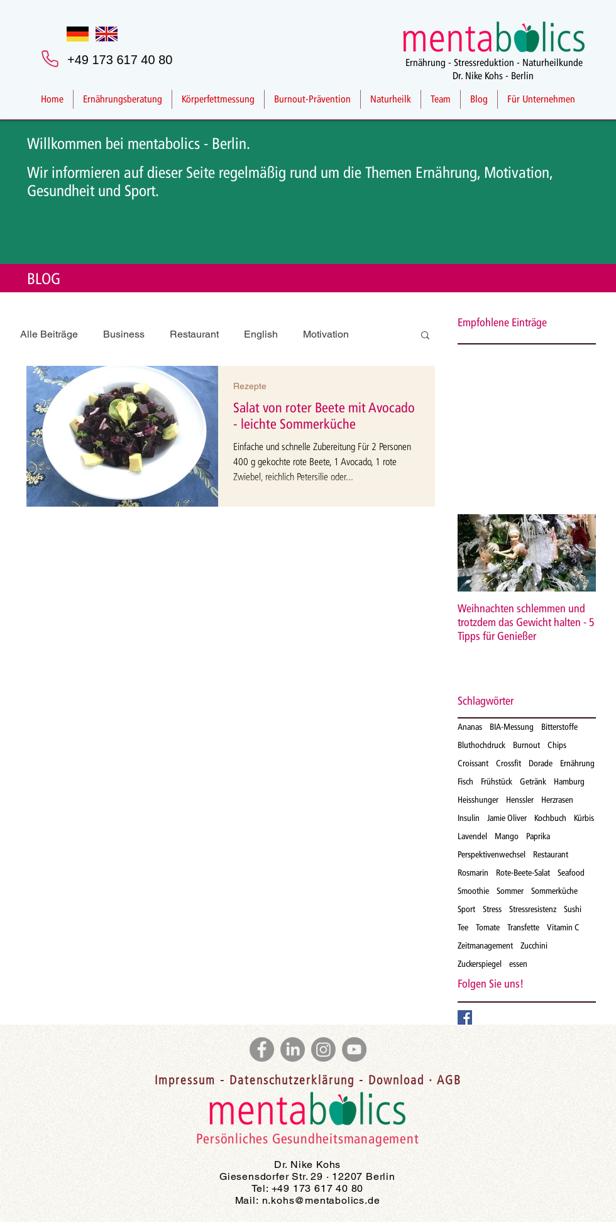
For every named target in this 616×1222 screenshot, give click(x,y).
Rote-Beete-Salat (523, 872)
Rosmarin (473, 872)
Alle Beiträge (49, 334)
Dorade (541, 763)
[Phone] (49, 58)
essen (518, 964)
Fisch (465, 781)
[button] (425, 336)
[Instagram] (323, 1049)
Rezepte (250, 386)
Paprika (538, 836)
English (261, 334)
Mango (507, 836)
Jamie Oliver (507, 818)
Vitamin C (563, 927)
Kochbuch (550, 818)
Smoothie (473, 891)
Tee (463, 927)
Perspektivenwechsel (491, 854)
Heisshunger (478, 800)
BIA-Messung (512, 727)
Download (396, 1081)
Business (124, 334)
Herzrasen (557, 800)
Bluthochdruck (481, 745)
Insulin (469, 818)
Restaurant (194, 334)
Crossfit (508, 763)
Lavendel (472, 836)
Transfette (523, 927)
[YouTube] (354, 1049)
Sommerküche (554, 891)
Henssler (520, 800)
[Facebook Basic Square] (465, 1017)
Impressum (185, 1081)
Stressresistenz (532, 909)
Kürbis (584, 818)
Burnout (526, 745)
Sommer (510, 891)
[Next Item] (575, 553)
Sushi (572, 909)
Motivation (326, 334)
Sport (466, 909)
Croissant (473, 763)
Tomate (488, 927)
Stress (492, 909)
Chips (556, 745)
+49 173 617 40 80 (318, 1188)
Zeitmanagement (485, 945)
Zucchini (533, 945)
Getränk (533, 781)
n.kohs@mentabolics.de (321, 1200)
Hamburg (569, 781)
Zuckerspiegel (480, 964)
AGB (449, 1081)
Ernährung (577, 763)
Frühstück (496, 781)
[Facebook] (262, 1049)
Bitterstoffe (559, 727)
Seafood (571, 872)
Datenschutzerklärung (292, 1081)
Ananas (470, 727)
